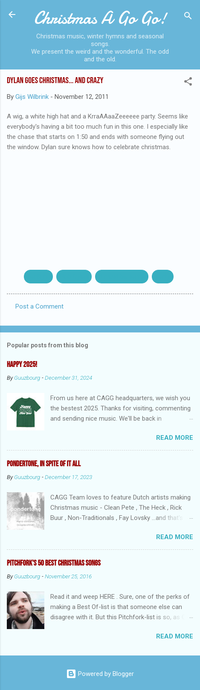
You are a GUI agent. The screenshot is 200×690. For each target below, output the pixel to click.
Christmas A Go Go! (100, 18)
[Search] (188, 17)
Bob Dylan (74, 276)
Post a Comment (39, 306)
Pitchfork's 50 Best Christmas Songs (54, 563)
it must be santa (122, 276)
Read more (174, 438)
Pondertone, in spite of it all (44, 463)
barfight (38, 276)
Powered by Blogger (100, 674)
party (163, 276)
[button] (188, 82)
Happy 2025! (22, 364)
